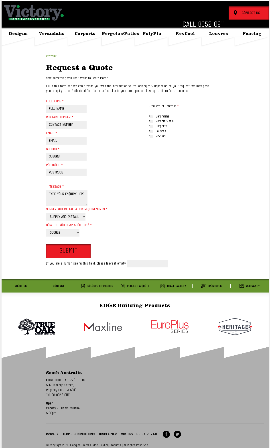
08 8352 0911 (60, 395)
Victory (51, 56)
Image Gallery (176, 286)
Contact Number (59, 117)
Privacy (52, 434)
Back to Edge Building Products (199, 5)
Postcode (54, 165)
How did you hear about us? (69, 225)
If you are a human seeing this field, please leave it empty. (107, 263)
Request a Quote (138, 286)
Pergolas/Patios (118, 44)
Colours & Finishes (100, 286)
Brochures (215, 286)
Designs (18, 44)
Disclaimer (108, 434)
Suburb (52, 149)
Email (51, 133)
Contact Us (245, 5)
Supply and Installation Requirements (77, 209)
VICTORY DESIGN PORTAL (139, 434)
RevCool (185, 44)
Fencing (252, 44)
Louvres (218, 44)
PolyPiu (151, 44)
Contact (59, 286)
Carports (85, 44)
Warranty (253, 286)
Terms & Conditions (79, 434)
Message (56, 186)
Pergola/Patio (165, 121)
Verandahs (51, 44)
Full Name (55, 101)
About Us (229, 5)
